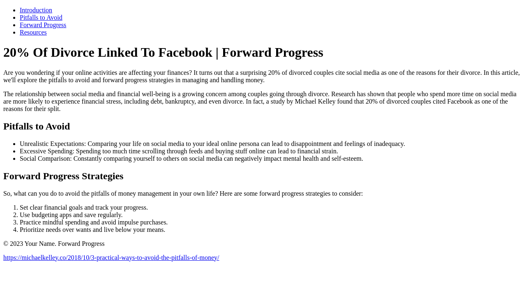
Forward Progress (43, 24)
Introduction (36, 10)
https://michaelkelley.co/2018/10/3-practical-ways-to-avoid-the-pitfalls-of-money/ (111, 257)
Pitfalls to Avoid (41, 17)
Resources (33, 32)
